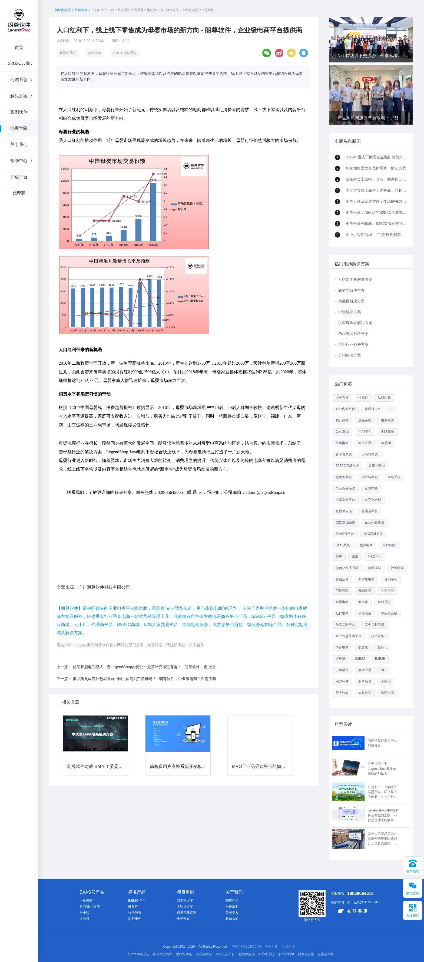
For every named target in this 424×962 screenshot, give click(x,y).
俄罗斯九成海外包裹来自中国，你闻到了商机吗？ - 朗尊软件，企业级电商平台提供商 (144, 627)
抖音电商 (342, 647)
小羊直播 (342, 398)
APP (339, 556)
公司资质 (232, 912)
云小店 (84, 912)
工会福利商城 (374, 625)
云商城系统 (370, 454)
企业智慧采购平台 (349, 636)
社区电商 (397, 568)
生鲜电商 (366, 545)
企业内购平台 (345, 409)
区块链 (340, 659)
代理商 (18, 193)
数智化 (363, 647)
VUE (384, 670)
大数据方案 (185, 906)
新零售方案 (185, 901)
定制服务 (134, 918)
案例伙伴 (19, 112)
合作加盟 (232, 906)
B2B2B (380, 659)
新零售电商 (366, 579)
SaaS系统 (343, 545)
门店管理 (342, 590)
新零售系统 (67, 53)
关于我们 (19, 144)
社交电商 (387, 590)
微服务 (133, 906)
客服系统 (384, 602)
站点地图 (288, 946)
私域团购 (384, 398)
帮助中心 (19, 160)
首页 (19, 47)
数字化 (363, 602)
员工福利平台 (345, 625)
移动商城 (374, 568)
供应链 (363, 398)
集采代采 (364, 693)
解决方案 (19, 96)
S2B (355, 556)
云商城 (84, 918)
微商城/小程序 (90, 906)
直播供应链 (344, 511)
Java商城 (342, 432)
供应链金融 (389, 613)
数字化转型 (373, 500)
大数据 (386, 681)
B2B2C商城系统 (125, 53)
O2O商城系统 (345, 522)
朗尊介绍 (232, 901)
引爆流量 (364, 613)
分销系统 (390, 579)
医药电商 (387, 693)
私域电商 (371, 488)
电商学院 (19, 128)
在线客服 (353, 911)
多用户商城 (377, 466)
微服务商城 (344, 477)
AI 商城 (386, 443)
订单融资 (342, 670)
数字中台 (364, 670)
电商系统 (387, 420)
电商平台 (365, 432)
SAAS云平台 (345, 534)
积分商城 (342, 420)
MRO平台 (375, 556)
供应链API (372, 409)
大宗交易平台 (345, 500)
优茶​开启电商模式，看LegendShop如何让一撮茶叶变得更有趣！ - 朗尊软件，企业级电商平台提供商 (157, 615)
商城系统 (19, 79)
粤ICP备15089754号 (246, 946)
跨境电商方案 (186, 912)
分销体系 (364, 590)
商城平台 (364, 443)
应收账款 (342, 693)
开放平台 (19, 177)
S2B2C (360, 659)
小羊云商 (86, 901)
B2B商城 (387, 432)
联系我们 (232, 918)
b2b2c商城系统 (139, 954)
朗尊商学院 (63, 10)
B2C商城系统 (373, 534)
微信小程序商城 (347, 568)
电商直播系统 (345, 488)
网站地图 (271, 946)
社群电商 (342, 613)
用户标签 (388, 545)
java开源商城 (374, 522)
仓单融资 (364, 681)
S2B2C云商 (19, 63)
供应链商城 (370, 477)
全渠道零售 (370, 511)
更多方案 (183, 918)
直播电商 (342, 602)
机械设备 (377, 636)
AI (390, 409)
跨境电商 (342, 443)
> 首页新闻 (80, 10)
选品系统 (364, 420)
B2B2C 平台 (137, 901)
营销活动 (94, 53)
